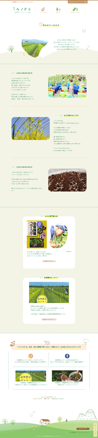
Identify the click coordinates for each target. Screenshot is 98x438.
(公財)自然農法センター (48, 436)
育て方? (47, 398)
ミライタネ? (38, 398)
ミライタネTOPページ (49, 397)
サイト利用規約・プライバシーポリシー (78, 432)
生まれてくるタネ (58, 398)
